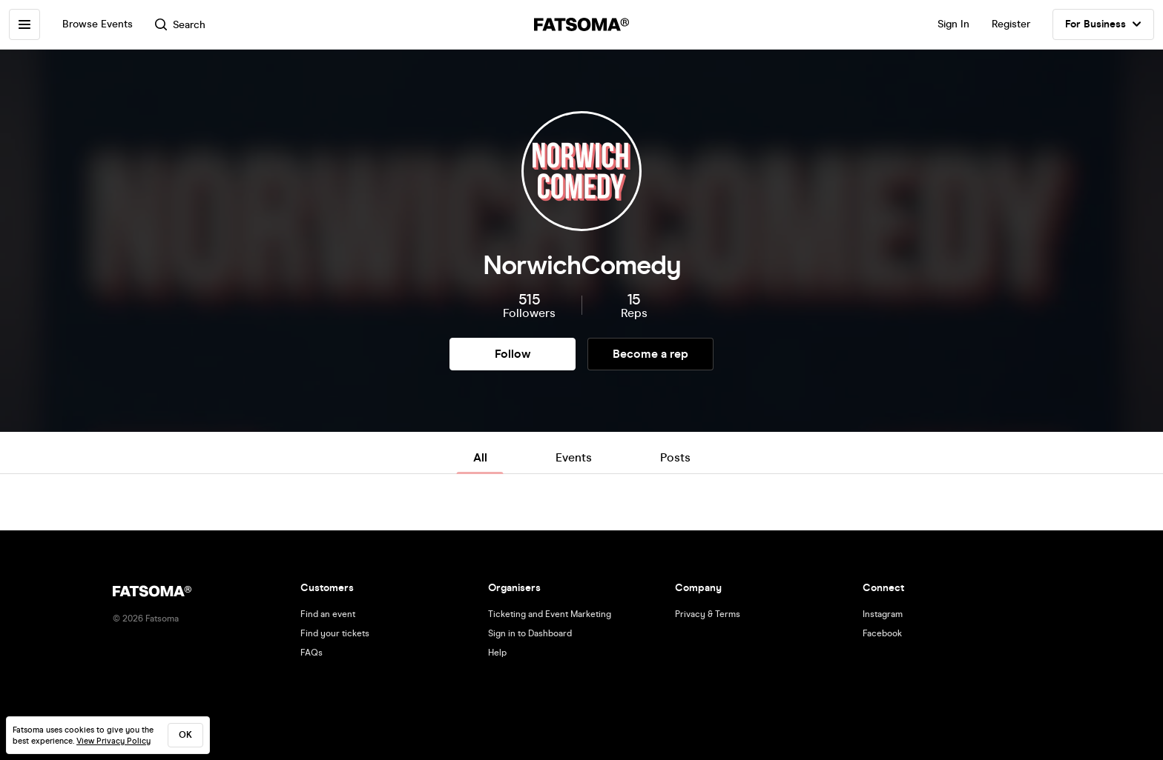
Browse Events (97, 24)
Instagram (883, 614)
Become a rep (650, 354)
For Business (1103, 24)
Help (497, 652)
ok (185, 735)
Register (1011, 24)
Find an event (327, 614)
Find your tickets (334, 633)
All (480, 457)
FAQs (311, 652)
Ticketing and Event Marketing (549, 614)
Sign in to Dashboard (530, 633)
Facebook (882, 633)
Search (180, 25)
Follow (512, 354)
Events (574, 457)
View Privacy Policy (113, 741)
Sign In (953, 24)
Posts (675, 457)
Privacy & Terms (707, 614)
